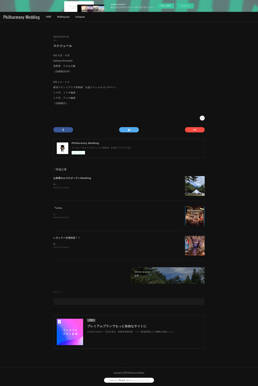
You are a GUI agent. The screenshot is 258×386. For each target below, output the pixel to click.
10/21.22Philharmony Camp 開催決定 (72, 214)
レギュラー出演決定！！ (66, 237)
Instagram (80, 16)
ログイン (185, 6)
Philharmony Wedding (21, 17)
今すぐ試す (165, 5)
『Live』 (58, 208)
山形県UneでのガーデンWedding (72, 178)
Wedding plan (63, 16)
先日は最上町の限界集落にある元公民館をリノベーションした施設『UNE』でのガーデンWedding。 (101, 184)
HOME (48, 16)
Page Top (129, 363)
